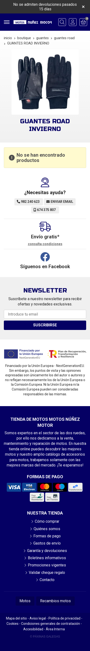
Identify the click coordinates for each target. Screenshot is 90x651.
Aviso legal (38, 618)
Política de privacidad (64, 618)
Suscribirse (45, 325)
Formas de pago (47, 536)
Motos (24, 601)
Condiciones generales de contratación (50, 624)
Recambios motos (55, 601)
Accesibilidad (33, 629)
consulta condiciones (45, 244)
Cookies (12, 624)
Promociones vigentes (47, 565)
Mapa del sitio (16, 618)
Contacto (47, 579)
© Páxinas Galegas (45, 636)
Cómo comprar (47, 521)
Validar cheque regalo (47, 572)
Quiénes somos (47, 529)
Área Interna (55, 629)
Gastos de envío (47, 543)
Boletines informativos (47, 558)
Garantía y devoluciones (47, 550)
